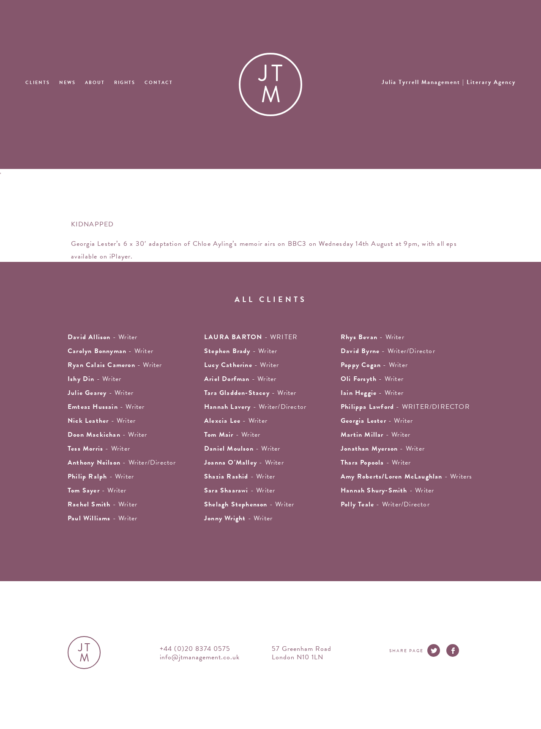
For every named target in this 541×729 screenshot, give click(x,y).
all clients (271, 299)
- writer (102, 337)
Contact (159, 82)
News (67, 82)
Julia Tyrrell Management (449, 82)
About (95, 82)
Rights (124, 82)
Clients (37, 82)
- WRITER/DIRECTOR (405, 407)
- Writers (407, 476)
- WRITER (251, 337)
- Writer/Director (388, 351)
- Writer (115, 365)
